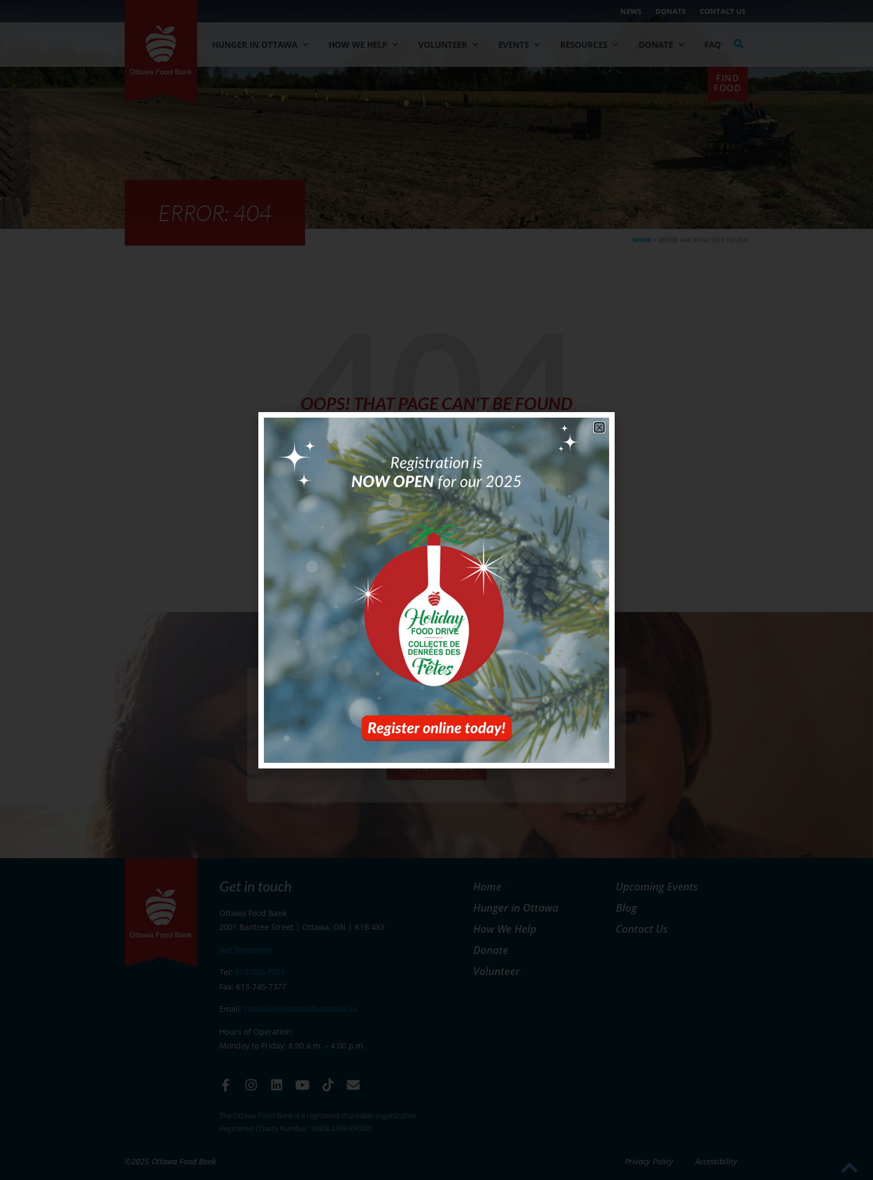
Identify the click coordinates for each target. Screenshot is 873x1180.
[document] (436, 590)
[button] (599, 427)
